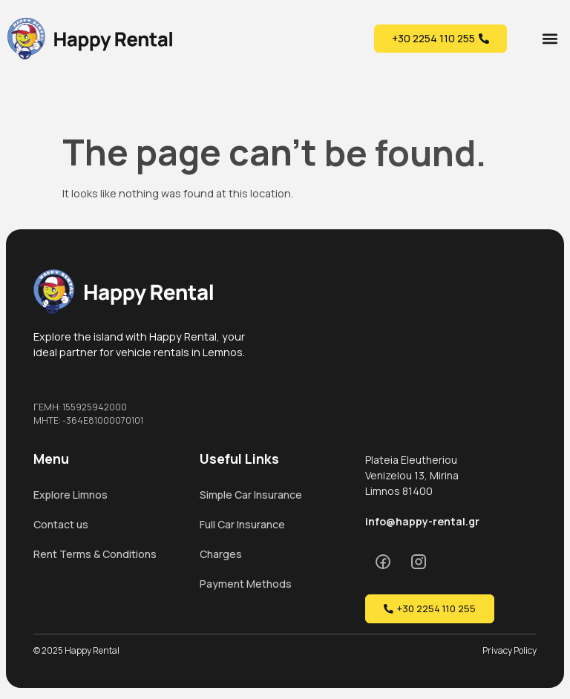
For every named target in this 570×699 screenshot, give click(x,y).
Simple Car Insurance (251, 495)
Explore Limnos (70, 495)
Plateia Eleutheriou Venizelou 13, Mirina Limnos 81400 (412, 475)
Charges (221, 554)
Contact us (60, 524)
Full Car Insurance (242, 524)
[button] (550, 38)
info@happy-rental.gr (422, 521)
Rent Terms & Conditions (95, 554)
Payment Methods (246, 584)
